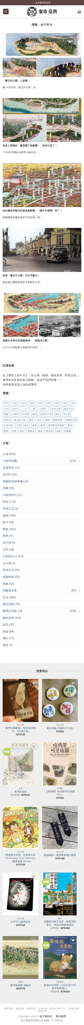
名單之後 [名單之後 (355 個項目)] (55, 408)
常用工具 (8, 508)
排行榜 (7, 543)
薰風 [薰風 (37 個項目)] (6, 430)
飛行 (5, 638)
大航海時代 (10, 495)
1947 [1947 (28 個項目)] (6, 408)
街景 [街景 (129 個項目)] (14, 430)
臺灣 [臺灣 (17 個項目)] (42, 425)
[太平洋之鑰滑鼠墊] (20, 894)
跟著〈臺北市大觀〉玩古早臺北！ (21, 275)
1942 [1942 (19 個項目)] (64, 403)
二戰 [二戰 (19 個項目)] (33, 408)
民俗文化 (8, 570)
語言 (5, 624)
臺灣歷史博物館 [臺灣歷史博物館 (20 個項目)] (56, 425)
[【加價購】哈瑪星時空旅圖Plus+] (60, 763)
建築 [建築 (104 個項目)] (34, 414)
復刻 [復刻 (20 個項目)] (57, 414)
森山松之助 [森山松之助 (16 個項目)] (20, 419)
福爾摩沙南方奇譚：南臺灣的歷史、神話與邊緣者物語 (60, 923)
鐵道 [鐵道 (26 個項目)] (40, 430)
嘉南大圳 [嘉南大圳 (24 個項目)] (68, 408)
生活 (5, 597)
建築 (5, 515)
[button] (6, 11)
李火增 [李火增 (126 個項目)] (66, 414)
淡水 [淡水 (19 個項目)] (39, 419)
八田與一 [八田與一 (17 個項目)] (43, 408)
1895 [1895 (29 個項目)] (6, 403)
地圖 (5, 488)
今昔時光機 (10, 461)
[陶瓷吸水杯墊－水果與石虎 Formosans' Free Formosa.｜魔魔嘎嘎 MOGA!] (20, 827)
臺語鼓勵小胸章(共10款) (60, 728)
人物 (5, 454)
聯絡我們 (42, 1011)
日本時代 (8, 556)
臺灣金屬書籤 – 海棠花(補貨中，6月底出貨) (20, 729)
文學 (5, 549)
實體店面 (20, 1008)
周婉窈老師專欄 (13, 481)
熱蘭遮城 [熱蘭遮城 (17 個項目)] (57, 419)
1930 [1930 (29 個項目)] (31, 403)
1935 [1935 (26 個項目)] (47, 403)
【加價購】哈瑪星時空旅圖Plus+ (60, 793)
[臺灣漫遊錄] (20, 763)
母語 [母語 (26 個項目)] (31, 419)
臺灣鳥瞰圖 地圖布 (20, 985)
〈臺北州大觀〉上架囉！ (16, 80)
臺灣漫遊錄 (20, 791)
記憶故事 (42, 1008)
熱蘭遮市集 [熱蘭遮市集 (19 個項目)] (71, 419)
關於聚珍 (8, 1008)
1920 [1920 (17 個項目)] (14, 403)
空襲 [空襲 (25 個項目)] (18, 425)
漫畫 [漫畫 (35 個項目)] (47, 419)
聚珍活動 (8, 604)
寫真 (5, 502)
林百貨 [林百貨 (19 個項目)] (7, 419)
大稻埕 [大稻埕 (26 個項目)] (15, 414)
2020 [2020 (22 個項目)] (14, 408)
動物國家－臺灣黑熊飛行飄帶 (60, 855)
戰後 (5, 529)
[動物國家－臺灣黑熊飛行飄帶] (60, 827)
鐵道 (5, 631)
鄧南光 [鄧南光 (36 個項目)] (31, 430)
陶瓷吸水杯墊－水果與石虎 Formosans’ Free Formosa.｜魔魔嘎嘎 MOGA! (20, 858)
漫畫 (5, 584)
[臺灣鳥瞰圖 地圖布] (20, 957)
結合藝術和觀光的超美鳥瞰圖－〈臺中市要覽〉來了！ (32, 210)
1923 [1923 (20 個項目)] (22, 403)
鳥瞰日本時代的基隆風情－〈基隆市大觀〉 (26, 340)
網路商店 (31, 1008)
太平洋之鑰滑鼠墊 (20, 921)
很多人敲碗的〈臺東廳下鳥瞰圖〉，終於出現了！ (30, 145)
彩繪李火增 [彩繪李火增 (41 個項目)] (46, 414)
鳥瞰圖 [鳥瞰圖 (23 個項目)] (67, 430)
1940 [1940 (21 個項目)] (56, 403)
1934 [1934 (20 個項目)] (39, 403)
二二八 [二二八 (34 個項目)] (23, 408)
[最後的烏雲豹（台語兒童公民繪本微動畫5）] (60, 957)
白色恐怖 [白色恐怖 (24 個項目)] (8, 425)
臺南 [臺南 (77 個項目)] (34, 425)
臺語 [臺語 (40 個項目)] (70, 425)
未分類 (7, 563)
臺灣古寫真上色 (13, 611)
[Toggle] (79, 461)
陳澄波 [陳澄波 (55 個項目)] (49, 430)
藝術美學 (8, 618)
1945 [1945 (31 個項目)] (72, 403)
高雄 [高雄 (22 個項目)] (58, 430)
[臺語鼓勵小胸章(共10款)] (60, 700)
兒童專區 (8, 468)
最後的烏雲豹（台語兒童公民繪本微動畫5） (60, 986)
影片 (5, 522)
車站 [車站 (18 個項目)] (22, 430)
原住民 (7, 474)
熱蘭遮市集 (10, 590)
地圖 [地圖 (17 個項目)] (6, 414)
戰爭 (5, 536)
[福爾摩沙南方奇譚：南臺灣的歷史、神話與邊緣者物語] (60, 894)
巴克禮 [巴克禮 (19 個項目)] (25, 414)
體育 (5, 645)
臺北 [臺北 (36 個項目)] (26, 425)
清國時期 (8, 577)
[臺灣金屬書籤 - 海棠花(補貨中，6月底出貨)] (20, 700)
